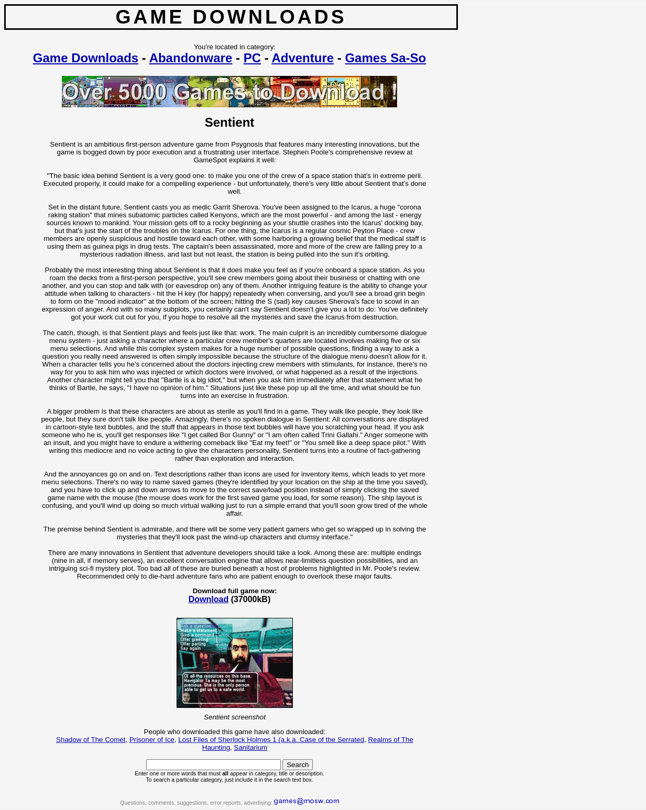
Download (208, 599)
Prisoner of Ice (151, 740)
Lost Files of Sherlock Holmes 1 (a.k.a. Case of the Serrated (271, 740)
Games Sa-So (385, 58)
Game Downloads (85, 58)
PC (252, 58)
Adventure (302, 58)
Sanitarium (251, 747)
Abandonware (191, 58)
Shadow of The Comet (90, 740)
